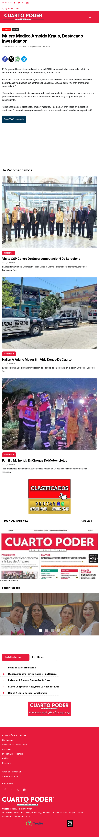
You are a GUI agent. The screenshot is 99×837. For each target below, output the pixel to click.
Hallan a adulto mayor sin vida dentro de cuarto (37, 359)
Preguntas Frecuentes (12, 754)
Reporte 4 (9, 353)
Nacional (6, 29)
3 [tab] (52, 577)
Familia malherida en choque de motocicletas (34, 460)
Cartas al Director (10, 776)
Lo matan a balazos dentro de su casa (29, 680)
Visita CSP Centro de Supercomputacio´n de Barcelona (41, 258)
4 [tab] (58, 577)
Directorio (6, 763)
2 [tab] (46, 577)
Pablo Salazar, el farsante (22, 667)
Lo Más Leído (13, 657)
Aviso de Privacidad (11, 771)
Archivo (5, 758)
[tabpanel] (49, 555)
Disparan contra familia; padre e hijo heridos (32, 674)
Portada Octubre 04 (9, 580)
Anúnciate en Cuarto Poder (14, 744)
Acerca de (7, 749)
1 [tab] (40, 577)
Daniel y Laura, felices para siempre (27, 693)
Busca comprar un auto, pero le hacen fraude (33, 686)
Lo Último (37, 657)
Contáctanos (8, 740)
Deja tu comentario (14, 119)
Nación (15, 29)
